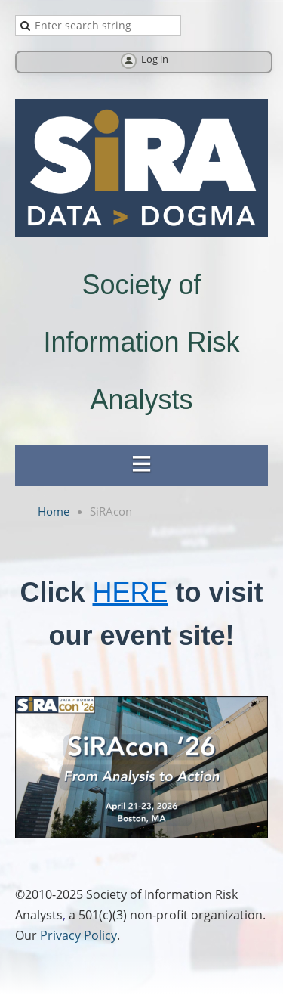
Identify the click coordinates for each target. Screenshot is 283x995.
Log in (154, 59)
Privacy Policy (78, 935)
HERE (130, 592)
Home (53, 511)
